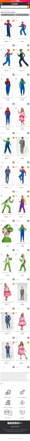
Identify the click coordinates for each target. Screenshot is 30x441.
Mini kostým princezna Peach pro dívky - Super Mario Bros (7, 302)
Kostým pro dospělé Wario (22, 214)
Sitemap (21, 431)
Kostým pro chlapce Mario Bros (8, 38)
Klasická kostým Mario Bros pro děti (22, 184)
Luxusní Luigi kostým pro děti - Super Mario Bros (8, 156)
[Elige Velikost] (3, 45)
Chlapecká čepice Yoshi (7, 243)
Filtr (2, 14)
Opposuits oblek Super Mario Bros (22, 155)
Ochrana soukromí (11, 431)
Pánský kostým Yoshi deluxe (7, 214)
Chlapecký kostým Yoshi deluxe (8, 272)
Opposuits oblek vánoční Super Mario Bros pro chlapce (8, 361)
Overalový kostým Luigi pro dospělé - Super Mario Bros (22, 98)
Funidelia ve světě (6, 429)
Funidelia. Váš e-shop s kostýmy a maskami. (15, 4)
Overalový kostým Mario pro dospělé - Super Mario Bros (8, 98)
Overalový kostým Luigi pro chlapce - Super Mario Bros (22, 244)
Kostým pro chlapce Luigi (22, 68)
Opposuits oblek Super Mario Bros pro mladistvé (22, 302)
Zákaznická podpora (15, 426)
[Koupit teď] (13, 45)
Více (2, 383)
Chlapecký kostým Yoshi (22, 272)
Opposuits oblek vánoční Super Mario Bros (8, 184)
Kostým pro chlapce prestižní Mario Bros (7, 68)
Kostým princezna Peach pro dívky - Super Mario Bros (22, 127)
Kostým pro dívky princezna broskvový (22, 360)
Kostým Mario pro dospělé (22, 38)
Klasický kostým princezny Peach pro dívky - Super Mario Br (22, 332)
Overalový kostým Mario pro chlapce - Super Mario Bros (8, 127)
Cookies (17, 431)
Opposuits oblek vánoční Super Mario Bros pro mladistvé (8, 332)
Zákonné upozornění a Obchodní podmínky (19, 429)
